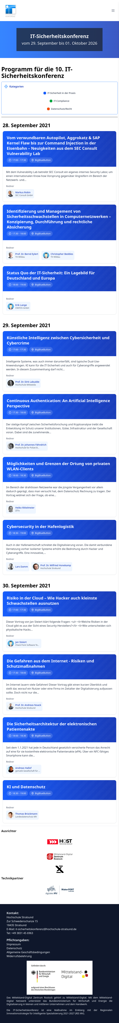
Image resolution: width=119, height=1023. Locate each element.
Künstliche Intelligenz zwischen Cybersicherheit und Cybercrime (58, 340)
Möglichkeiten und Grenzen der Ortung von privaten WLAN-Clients (58, 466)
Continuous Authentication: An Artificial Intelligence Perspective (58, 403)
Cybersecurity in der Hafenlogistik (40, 526)
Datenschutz (14, 948)
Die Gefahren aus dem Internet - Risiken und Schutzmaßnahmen (50, 663)
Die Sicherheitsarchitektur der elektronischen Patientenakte (52, 726)
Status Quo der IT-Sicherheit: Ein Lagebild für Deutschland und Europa (51, 275)
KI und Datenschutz (26, 786)
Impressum (14, 944)
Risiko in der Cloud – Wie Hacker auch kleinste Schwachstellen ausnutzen (52, 600)
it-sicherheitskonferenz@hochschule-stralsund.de (45, 929)
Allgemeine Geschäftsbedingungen (28, 952)
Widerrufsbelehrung (19, 956)
